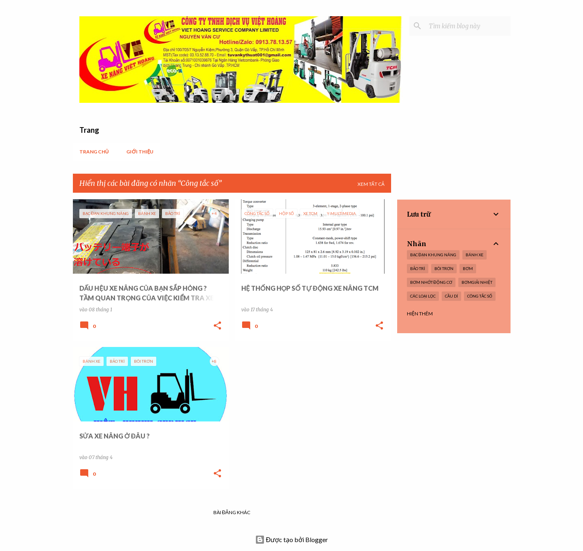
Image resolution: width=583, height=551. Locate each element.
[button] (217, 326)
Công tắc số (479, 296)
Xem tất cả (371, 184)
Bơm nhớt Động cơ (431, 282)
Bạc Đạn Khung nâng (433, 254)
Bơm (468, 268)
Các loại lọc (423, 296)
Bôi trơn (443, 268)
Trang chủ (94, 152)
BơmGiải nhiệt (477, 282)
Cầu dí (451, 296)
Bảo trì (417, 268)
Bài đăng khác (231, 512)
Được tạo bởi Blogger (291, 539)
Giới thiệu (139, 152)
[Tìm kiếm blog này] (468, 26)
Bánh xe (474, 254)
